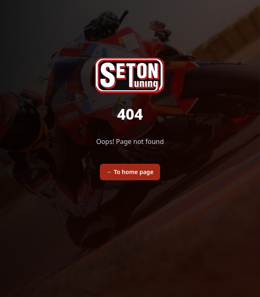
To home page (130, 172)
